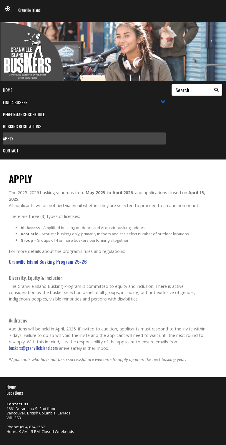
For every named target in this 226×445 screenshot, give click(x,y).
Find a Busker (84, 102)
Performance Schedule (24, 114)
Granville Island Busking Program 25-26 (48, 261)
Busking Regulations (22, 126)
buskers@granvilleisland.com (33, 348)
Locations (14, 393)
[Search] (216, 89)
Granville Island (29, 10)
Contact (11, 150)
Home (7, 90)
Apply (8, 138)
